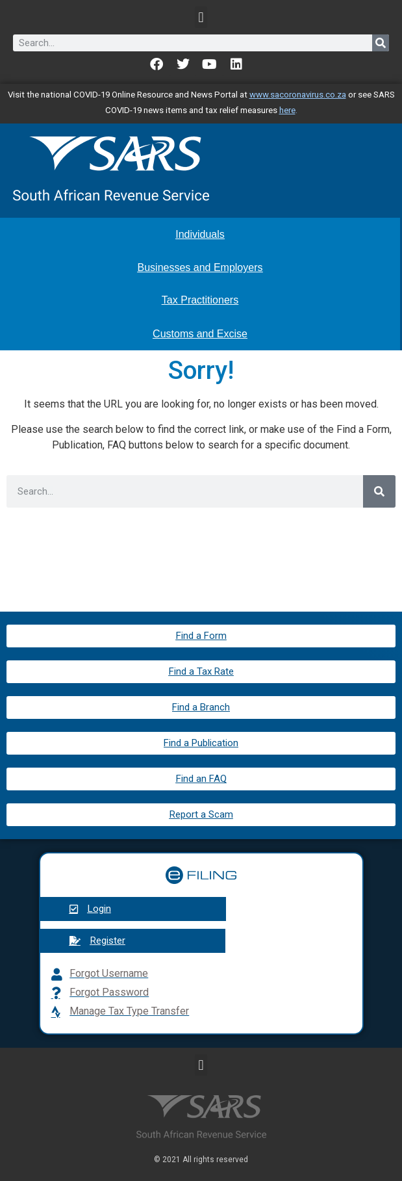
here (287, 110)
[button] (201, 17)
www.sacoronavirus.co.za (297, 94)
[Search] (380, 42)
